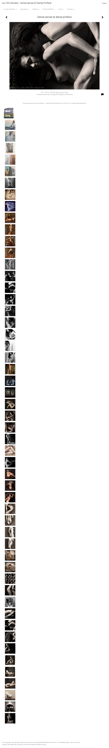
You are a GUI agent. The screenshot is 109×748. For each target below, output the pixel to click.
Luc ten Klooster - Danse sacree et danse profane (26, 3)
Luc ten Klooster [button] (10, 9)
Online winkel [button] (48, 9)
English (104, 3)
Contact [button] (70, 9)
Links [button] (60, 9)
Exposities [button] (24, 9)
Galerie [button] (36, 9)
